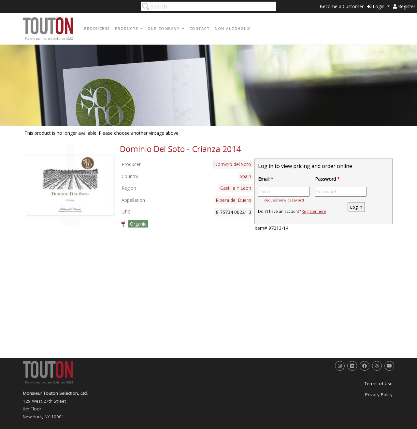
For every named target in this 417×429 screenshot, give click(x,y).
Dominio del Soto (232, 164)
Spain (245, 176)
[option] (70, 185)
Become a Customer (342, 6)
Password (327, 179)
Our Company (164, 28)
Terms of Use (379, 383)
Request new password (284, 200)
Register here (314, 211)
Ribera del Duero (233, 200)
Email (265, 179)
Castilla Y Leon (235, 188)
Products (127, 28)
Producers (97, 28)
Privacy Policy (379, 394)
